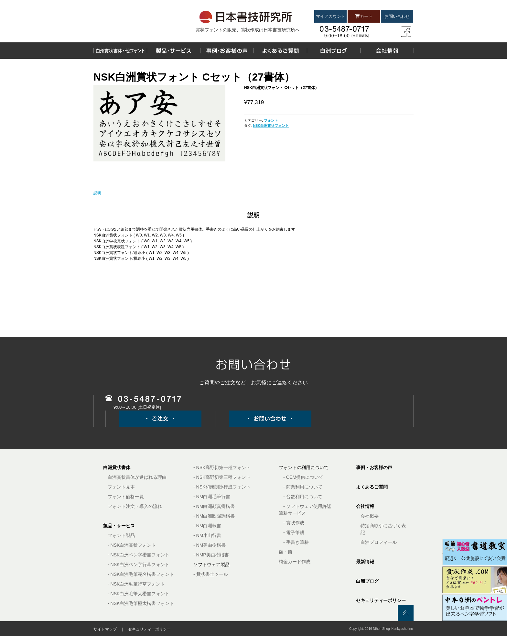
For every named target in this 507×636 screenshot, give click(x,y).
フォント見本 (121, 486)
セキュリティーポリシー (381, 600)
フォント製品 (121, 535)
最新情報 (365, 561)
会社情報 (365, 506)
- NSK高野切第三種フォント (222, 477)
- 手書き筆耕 (296, 542)
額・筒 (285, 551)
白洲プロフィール (379, 542)
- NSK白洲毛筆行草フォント (136, 584)
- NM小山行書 (207, 535)
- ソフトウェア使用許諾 (307, 506)
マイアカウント (330, 16)
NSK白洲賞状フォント (271, 125)
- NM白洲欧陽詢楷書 (214, 516)
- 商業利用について (302, 486)
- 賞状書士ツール (210, 574)
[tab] (253, 193)
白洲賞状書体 (116, 467)
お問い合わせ (397, 16)
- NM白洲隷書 (207, 525)
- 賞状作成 (293, 522)
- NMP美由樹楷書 (211, 554)
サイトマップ (105, 629)
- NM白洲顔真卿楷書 (214, 506)
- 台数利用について (302, 496)
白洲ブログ (367, 581)
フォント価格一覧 (126, 496)
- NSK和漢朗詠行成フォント (222, 486)
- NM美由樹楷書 (209, 545)
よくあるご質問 (372, 486)
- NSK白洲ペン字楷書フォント (138, 554)
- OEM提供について (303, 477)
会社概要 (370, 516)
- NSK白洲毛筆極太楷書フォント (141, 603)
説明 (97, 193)
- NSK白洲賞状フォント (132, 545)
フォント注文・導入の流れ (135, 506)
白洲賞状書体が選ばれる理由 (137, 477)
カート (363, 16)
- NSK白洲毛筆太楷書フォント (138, 593)
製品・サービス (119, 525)
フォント (271, 120)
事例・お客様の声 (374, 467)
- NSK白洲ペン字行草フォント (138, 564)
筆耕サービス (292, 513)
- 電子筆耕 (293, 532)
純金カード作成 (294, 561)
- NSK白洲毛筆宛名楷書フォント (141, 574)
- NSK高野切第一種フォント (222, 467)
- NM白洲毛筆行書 (211, 496)
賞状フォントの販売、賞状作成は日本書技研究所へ (248, 29)
